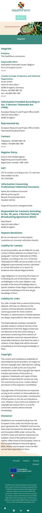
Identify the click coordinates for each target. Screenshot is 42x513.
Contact (35, 464)
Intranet (16, 460)
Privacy (36, 460)
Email (3, 70)
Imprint (26, 460)
